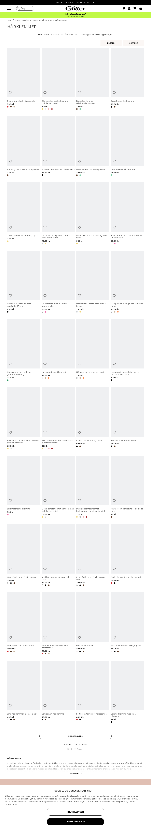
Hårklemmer (61, 20)
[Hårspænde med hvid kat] (58, 350)
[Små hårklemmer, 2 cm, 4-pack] (127, 623)
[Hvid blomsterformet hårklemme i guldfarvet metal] (23, 418)
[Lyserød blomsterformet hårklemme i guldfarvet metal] (92, 487)
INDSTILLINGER (75, 812)
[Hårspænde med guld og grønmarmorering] (23, 350)
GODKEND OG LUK (75, 821)
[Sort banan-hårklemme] (58, 692)
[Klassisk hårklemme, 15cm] (92, 418)
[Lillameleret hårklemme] (23, 487)
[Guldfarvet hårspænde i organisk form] (92, 213)
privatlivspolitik (118, 801)
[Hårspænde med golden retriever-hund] (127, 282)
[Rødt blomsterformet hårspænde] (127, 555)
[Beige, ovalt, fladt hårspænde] (23, 79)
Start (9, 20)
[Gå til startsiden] (75, 8)
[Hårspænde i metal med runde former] (92, 282)
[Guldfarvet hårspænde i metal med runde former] (58, 213)
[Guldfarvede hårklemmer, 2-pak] (23, 213)
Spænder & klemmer (42, 20)
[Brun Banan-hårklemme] (127, 79)
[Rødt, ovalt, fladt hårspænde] (23, 623)
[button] (131, 8)
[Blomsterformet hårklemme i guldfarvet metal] (58, 79)
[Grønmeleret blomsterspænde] (92, 146)
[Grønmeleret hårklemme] (127, 146)
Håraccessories (22, 20)
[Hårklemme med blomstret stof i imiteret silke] (127, 213)
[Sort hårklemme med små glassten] (127, 692)
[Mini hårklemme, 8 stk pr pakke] (23, 555)
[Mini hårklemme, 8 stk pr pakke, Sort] (92, 555)
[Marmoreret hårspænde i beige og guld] (127, 487)
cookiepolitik (11, 804)
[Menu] (9, 8)
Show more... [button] (75, 736)
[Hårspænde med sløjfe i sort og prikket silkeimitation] (127, 350)
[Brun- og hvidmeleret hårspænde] (23, 146)
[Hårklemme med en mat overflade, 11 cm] (23, 282)
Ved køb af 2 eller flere (75, 16)
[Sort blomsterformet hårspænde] (92, 692)
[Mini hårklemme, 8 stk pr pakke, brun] (58, 555)
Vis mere (75, 774)
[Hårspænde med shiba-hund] (92, 350)
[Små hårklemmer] (92, 623)
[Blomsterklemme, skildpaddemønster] (92, 79)
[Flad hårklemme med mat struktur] (58, 146)
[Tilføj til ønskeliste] (10, 92)
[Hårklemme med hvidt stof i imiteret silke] (58, 282)
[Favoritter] (136, 8)
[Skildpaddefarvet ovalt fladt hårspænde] (58, 623)
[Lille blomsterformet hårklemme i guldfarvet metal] (58, 487)
